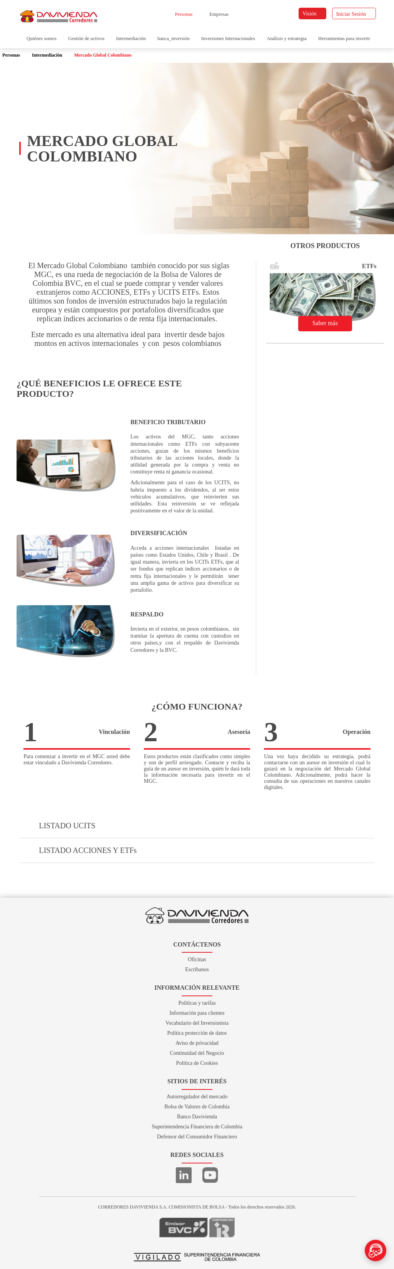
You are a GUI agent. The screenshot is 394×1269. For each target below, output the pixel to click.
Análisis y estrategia (287, 38)
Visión (312, 14)
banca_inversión (173, 38)
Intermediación (131, 38)
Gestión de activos (86, 38)
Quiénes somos (42, 38)
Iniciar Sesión (354, 14)
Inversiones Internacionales (228, 38)
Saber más (328, 323)
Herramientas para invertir (344, 38)
